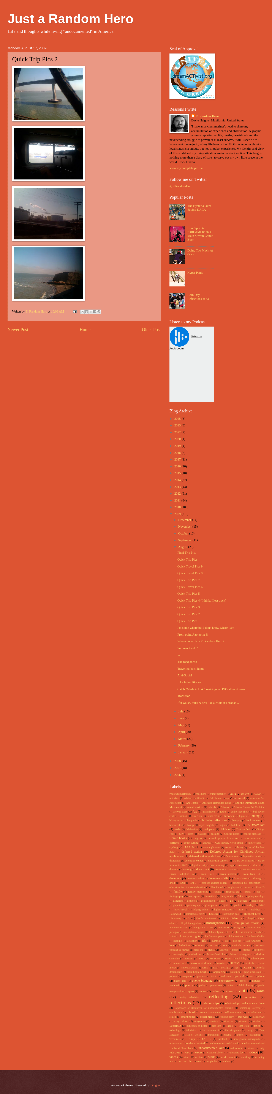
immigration (215, 923)
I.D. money (175, 918)
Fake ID (260, 887)
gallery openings (255, 896)
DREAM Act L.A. (251, 869)
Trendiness (174, 1039)
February (184, 745)
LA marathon (236, 936)
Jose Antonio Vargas (193, 932)
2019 (178, 446)
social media (207, 1016)
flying (247, 891)
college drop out (252, 834)
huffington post (231, 914)
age (227, 798)
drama (256, 865)
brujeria (223, 825)
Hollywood (175, 914)
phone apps (180, 980)
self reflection (254, 1012)
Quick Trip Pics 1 (188, 621)
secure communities (210, 1012)
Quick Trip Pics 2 (188, 614)
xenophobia (211, 1061)
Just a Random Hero (70, 18)
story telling (181, 1021)
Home (85, 329)
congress (197, 838)
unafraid (222, 1039)
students (243, 1021)
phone (261, 976)
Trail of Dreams (193, 1034)
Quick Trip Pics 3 (188, 607)
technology (175, 1030)
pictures (256, 980)
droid (172, 883)
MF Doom (215, 958)
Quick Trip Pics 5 (188, 593)
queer (191, 991)
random (229, 991)
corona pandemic (252, 838)
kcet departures (244, 932)
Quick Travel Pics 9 (190, 566)
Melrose (224, 949)
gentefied (192, 900)
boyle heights (206, 825)
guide (226, 905)
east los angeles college (215, 883)
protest (230, 985)
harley (250, 905)
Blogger (156, 1085)
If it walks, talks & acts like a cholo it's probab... (208, 702)
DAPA (228, 847)
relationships (211, 1003)
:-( (178, 655)
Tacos (229, 1025)
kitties (172, 936)
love (171, 945)
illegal (250, 918)
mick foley (240, 958)
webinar (199, 1057)
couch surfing (191, 842)
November (185, 526)
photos (243, 980)
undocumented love (211, 1048)
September (185, 540)
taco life (216, 1026)
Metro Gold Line (216, 954)
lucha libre (184, 945)
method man (195, 954)
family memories (198, 891)
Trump (191, 1039)
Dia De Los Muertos (243, 860)
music (235, 963)
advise (187, 798)
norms (205, 967)
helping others (200, 909)
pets (251, 976)
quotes (203, 991)
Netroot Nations (189, 967)
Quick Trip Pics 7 (188, 580)
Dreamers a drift (195, 878)
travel (240, 1034)
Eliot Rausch (217, 887)
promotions (216, 985)
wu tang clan (185, 1061)
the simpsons (232, 1030)
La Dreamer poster (215, 936)
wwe (198, 1061)
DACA (188, 847)
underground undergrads (247, 1039)
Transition (183, 696)
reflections (180, 1002)
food (258, 891)
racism (215, 991)
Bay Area (197, 816)
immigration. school (203, 927)
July (181, 711)
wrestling (245, 1057)
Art (195, 811)
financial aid (232, 891)
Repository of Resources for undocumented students (204, 1008)
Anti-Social (184, 675)
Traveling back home (190, 668)
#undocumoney (218, 793)
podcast (174, 985)
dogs (231, 865)
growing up (193, 905)
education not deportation (246, 883)
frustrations (210, 896)
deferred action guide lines (204, 856)
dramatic (173, 869)
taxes (257, 1025)
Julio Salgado (216, 932)
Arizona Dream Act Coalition (249, 807)
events (248, 887)
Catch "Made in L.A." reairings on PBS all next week (211, 689)
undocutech (236, 1048)
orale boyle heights (198, 971)
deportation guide (252, 856)
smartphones (188, 1016)
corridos (174, 842)
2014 (178, 480)
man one (213, 945)
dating (240, 847)
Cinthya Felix (244, 829)
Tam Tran (244, 1026)
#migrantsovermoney (180, 793)
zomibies (226, 1061)
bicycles (229, 815)
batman (183, 816)
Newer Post (18, 329)
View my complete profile (186, 168)
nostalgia (225, 967)
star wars (243, 1016)
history (241, 909)
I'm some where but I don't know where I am (205, 627)
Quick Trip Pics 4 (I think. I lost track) (201, 600)
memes (246, 949)
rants (260, 991)
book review (253, 820)
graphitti (177, 905)
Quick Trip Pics (187, 559)
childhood (225, 829)
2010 (178, 507)
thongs (250, 1030)
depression (174, 860)
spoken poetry (227, 1016)
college (215, 833)
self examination (233, 1012)
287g (233, 793)
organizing (219, 971)
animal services (195, 807)
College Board (231, 834)
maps (224, 945)
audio (223, 811)
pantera (173, 976)
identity (237, 918)
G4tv (240, 896)
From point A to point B (192, 634)
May (181, 725)
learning (177, 941)
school (191, 1012)
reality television (189, 997)
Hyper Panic (195, 272)
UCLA (206, 1039)
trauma (227, 1034)
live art (236, 941)
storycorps (199, 1021)
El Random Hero (207, 116)
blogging (237, 820)
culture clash (254, 842)
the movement (210, 1030)
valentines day (235, 1052)
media (211, 949)
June (181, 718)
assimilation (208, 811)
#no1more (201, 793)
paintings (235, 972)
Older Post (151, 329)
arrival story (180, 811)
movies (221, 963)
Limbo (216, 940)
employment (234, 887)
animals (212, 807)
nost (214, 967)
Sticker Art (259, 1016)
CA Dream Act (254, 825)
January (183, 752)
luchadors (199, 945)
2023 (178, 425)
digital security (199, 865)
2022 (178, 432)
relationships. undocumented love (244, 1003)
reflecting (218, 996)
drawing (187, 869)
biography (192, 820)
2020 (178, 439)
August (183, 547)
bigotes (243, 816)
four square (194, 896)
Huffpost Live (252, 913)
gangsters (178, 900)
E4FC (193, 883)
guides (237, 905)
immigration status (178, 927)
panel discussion (252, 972)
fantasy (217, 891)
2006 (178, 774)
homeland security (195, 914)
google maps (257, 900)
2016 (178, 466)
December (185, 520)
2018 (178, 452)
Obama (247, 967)
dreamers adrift (218, 878)
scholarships (175, 1012)
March (182, 738)
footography (176, 896)
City (181, 834)
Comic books (178, 838)
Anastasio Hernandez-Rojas (216, 803)
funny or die (227, 896)
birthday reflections (214, 820)
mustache (250, 963)
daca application (211, 847)
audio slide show (239, 811)
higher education (223, 909)
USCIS (198, 1052)
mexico (202, 958)
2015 (178, 473)
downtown (243, 865)
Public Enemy (246, 985)
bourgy (190, 825)
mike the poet (257, 958)
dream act (202, 869)
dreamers (175, 878)
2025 (178, 418)
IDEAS (224, 918)
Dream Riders (206, 874)
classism (202, 834)
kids (258, 932)
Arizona (225, 807)
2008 (178, 761)
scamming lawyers (250, 1008)
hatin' (261, 905)
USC (187, 1052)
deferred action (192, 851)
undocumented (195, 1043)
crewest (207, 842)
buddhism (236, 825)
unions (250, 1048)
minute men (180, 963)
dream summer (228, 874)
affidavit (199, 798)
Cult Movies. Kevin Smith (229, 842)
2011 (178, 500)
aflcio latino (215, 798)
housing (213, 913)
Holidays (255, 909)
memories (259, 949)
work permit (228, 1057)
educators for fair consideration (187, 887)
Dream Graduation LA (181, 874)
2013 (178, 487)
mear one (198, 949)
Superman (175, 1025)
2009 (178, 514)
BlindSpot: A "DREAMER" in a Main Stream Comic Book (200, 233)
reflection (251, 997)
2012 (178, 493)
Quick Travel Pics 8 (190, 573)
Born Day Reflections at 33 (198, 296)
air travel (239, 798)
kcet (229, 932)
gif (231, 900)
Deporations (232, 856)
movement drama (201, 963)
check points (208, 829)
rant (241, 990)
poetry (189, 985)
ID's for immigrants (206, 918)
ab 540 (245, 793)
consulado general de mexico (222, 838)
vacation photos (215, 1052)
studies (256, 1021)
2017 (178, 459)
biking (255, 815)
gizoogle (242, 900)
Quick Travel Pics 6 (190, 587)
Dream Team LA (251, 874)
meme (235, 949)
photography (226, 980)
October (183, 533)
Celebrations (191, 829)
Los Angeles (252, 940)
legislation (192, 941)
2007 (178, 768)
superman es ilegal (197, 1026)
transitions (213, 1034)
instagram (239, 927)
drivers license (241, 878)
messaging (179, 954)
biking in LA (176, 820)
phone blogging (202, 980)
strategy (214, 1021)
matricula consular (241, 945)
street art (229, 1021)
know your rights (190, 936)
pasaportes (187, 976)
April (182, 732)
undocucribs (175, 1043)
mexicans (188, 958)
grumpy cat (211, 905)
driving (257, 878)
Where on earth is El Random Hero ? (201, 641)
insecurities (223, 927)
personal (239, 976)
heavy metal (180, 909)
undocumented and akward (224, 1043)
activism (174, 798)
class (190, 834)
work (211, 1057)
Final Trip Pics (186, 552)
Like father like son (189, 682)
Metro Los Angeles (240, 954)
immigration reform (246, 923)
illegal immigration (191, 923)
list (226, 941)
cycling (173, 847)
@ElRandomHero (180, 186)
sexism (173, 1016)
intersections (254, 927)
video (252, 1052)
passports (202, 976)
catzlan (177, 829)
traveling (255, 1034)
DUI (182, 883)
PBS (213, 976)
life (204, 940)
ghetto (222, 900)
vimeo (187, 1057)
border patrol (176, 825)
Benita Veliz (213, 816)
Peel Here (225, 976)
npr (236, 967)
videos (173, 1057)
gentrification (208, 900)
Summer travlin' (187, 648)
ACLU (257, 793)
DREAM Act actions (226, 869)
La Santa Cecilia (255, 936)
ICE (188, 918)
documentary (217, 865)
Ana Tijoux (192, 803)
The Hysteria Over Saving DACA (199, 207)
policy (202, 985)
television (191, 1030)
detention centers (218, 860)
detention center (194, 860)
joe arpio (174, 932)
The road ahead (187, 661)
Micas (228, 958)
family (178, 891)
